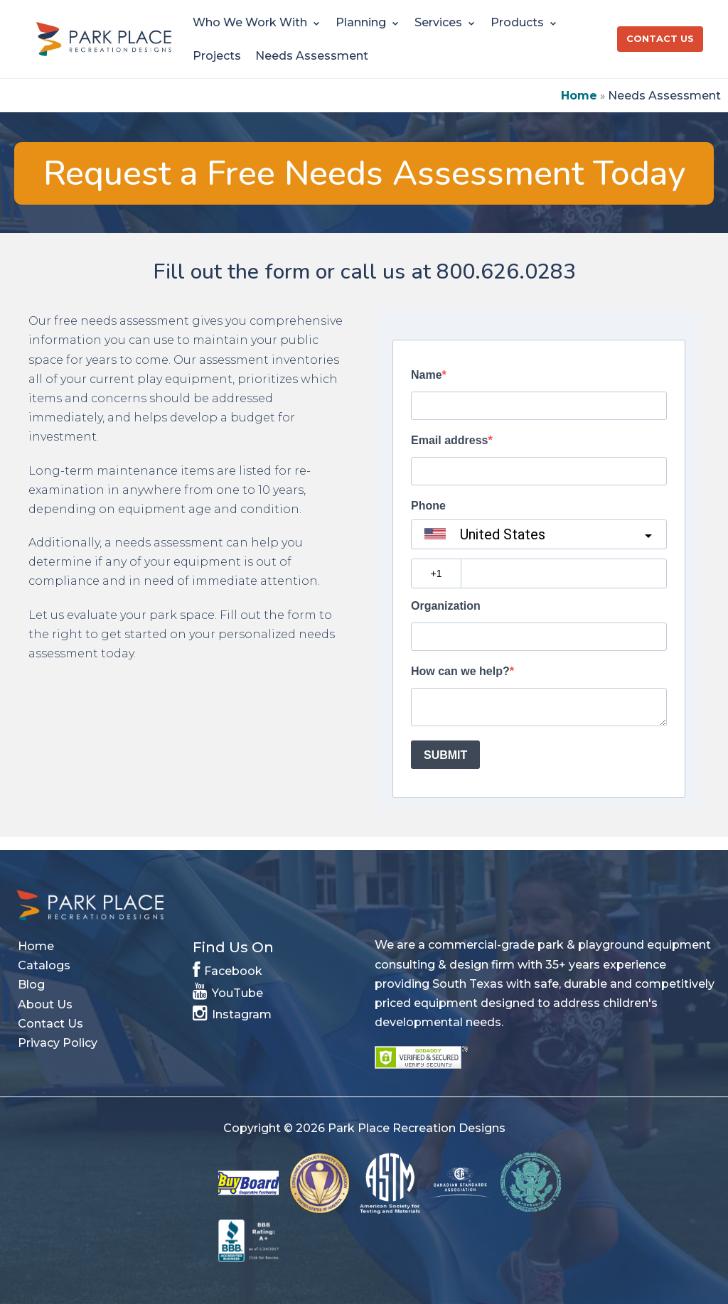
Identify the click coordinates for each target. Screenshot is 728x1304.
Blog (31, 984)
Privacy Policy (57, 1043)
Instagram (232, 1012)
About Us (45, 1004)
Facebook (227, 968)
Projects (217, 56)
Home (579, 95)
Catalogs (44, 965)
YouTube (228, 990)
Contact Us (660, 38)
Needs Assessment (311, 56)
